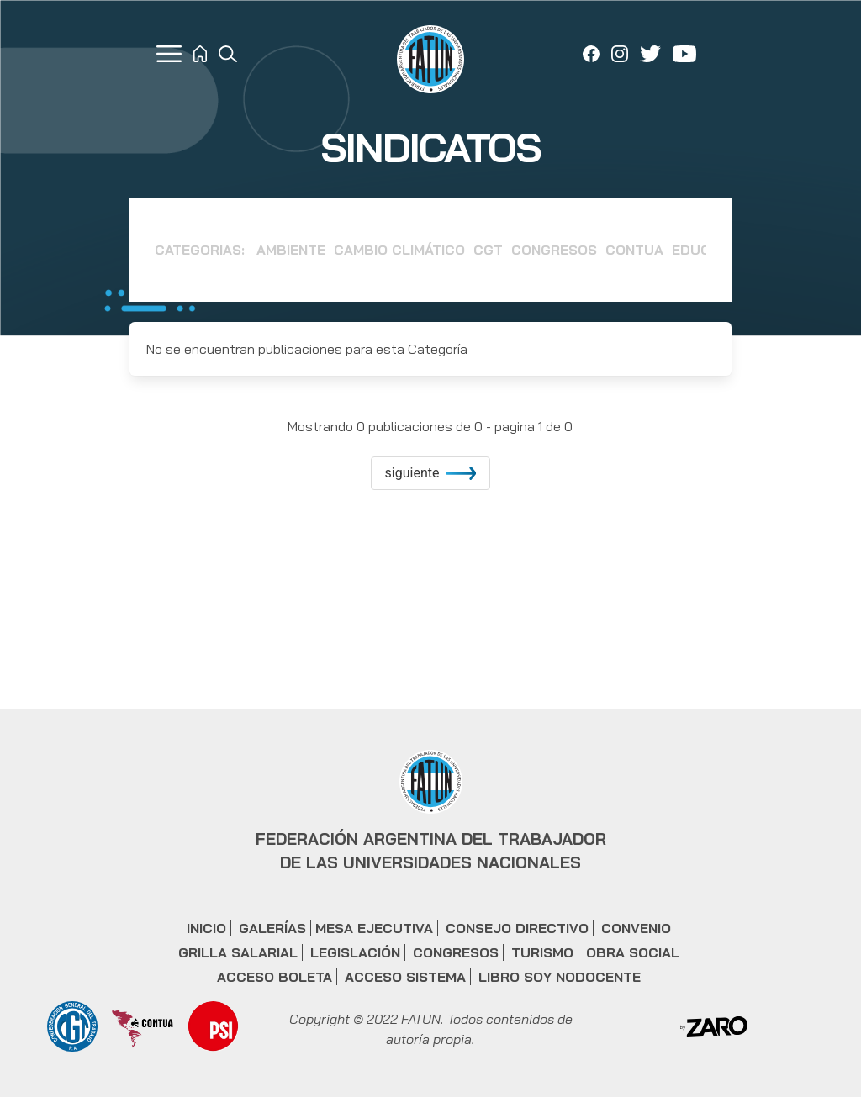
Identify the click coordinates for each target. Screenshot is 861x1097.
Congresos (554, 249)
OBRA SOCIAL (632, 952)
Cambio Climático (399, 249)
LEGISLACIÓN (355, 952)
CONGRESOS (456, 952)
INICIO (206, 928)
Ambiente (290, 249)
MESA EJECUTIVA (374, 928)
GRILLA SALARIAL (238, 952)
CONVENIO (636, 928)
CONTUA (634, 249)
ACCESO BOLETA (274, 976)
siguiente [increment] (431, 473)
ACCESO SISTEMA (405, 976)
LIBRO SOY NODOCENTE (559, 976)
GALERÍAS (272, 928)
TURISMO (542, 952)
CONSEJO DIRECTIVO (517, 928)
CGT (488, 249)
